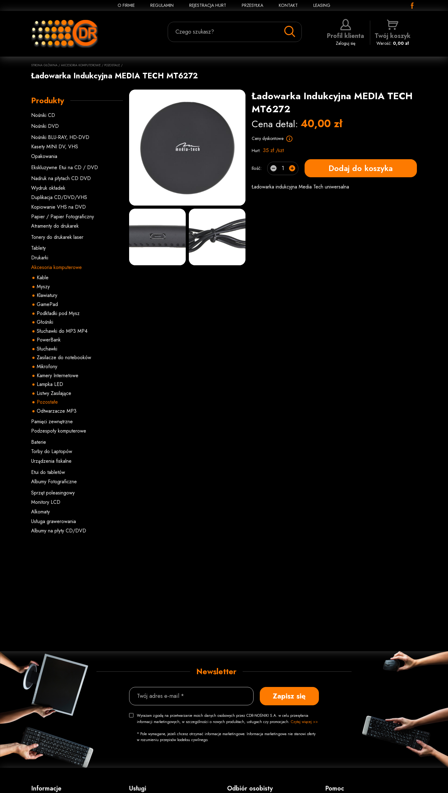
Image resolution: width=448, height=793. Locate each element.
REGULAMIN (162, 5)
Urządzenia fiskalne (51, 461)
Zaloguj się (345, 32)
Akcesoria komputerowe (81, 65)
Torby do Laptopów (51, 451)
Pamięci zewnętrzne (52, 421)
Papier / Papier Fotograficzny (62, 216)
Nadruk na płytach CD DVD (61, 178)
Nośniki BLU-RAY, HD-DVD (60, 137)
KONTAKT (288, 5)
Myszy (43, 286)
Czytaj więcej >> (304, 722)
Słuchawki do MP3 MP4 (62, 331)
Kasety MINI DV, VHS (54, 146)
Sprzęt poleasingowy (53, 492)
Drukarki (39, 257)
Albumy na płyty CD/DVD (58, 530)
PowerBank (49, 339)
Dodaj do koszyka (361, 168)
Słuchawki (47, 348)
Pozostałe (112, 65)
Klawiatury (47, 295)
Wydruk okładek (48, 188)
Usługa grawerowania (53, 521)
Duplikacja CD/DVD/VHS (59, 197)
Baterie (38, 442)
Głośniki (45, 322)
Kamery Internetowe (57, 375)
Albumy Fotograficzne (54, 481)
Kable (43, 277)
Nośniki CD (43, 115)
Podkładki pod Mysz (58, 313)
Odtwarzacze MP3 (57, 411)
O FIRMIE (126, 5)
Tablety (38, 248)
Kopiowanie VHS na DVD (58, 207)
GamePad (47, 304)
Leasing (321, 5)
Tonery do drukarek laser (57, 237)
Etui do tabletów (48, 472)
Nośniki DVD (45, 126)
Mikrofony (47, 366)
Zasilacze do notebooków (64, 357)
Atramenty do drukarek (55, 226)
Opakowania (44, 156)
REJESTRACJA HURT (207, 5)
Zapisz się (289, 696)
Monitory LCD (45, 502)
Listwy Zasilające (54, 393)
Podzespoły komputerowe (58, 430)
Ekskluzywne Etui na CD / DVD (64, 167)
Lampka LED (50, 384)
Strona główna (44, 65)
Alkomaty (40, 511)
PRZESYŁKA (252, 5)
